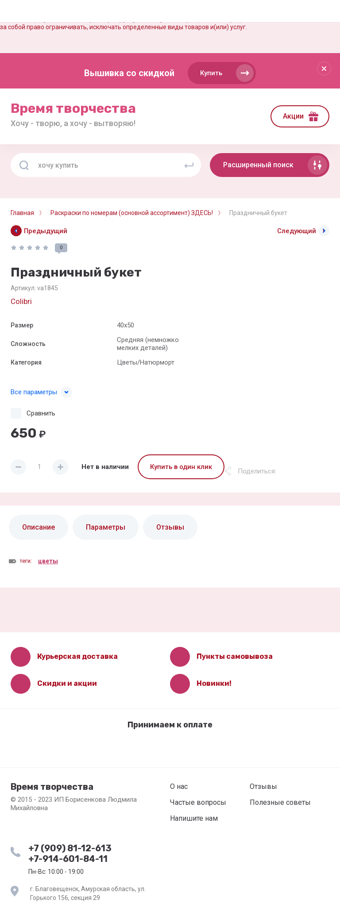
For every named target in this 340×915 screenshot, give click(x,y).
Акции (293, 116)
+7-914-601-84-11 (68, 858)
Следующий (296, 231)
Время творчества (73, 108)
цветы (48, 561)
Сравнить (41, 413)
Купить (211, 73)
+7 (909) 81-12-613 (70, 848)
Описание (38, 527)
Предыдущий (45, 231)
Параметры (105, 527)
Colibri (21, 301)
